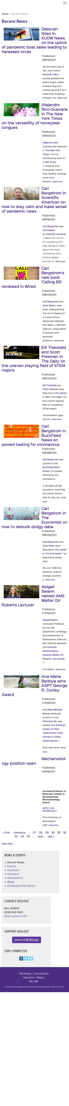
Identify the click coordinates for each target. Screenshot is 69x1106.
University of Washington (7, 8)
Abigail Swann (50, 619)
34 (22, 836)
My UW (33, 981)
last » (51, 836)
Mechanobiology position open (34, 761)
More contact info (15, 916)
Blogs (10, 881)
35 (28, 836)
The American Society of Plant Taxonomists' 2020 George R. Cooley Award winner (53, 733)
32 (64, 832)
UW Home (25, 973)
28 (40, 832)
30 (53, 832)
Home (5, 13)
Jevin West (48, 305)
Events (11, 866)
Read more (62, 98)
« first (6, 832)
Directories (41, 973)
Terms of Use (60, 987)
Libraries (28, 977)
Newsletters (15, 877)
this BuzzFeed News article (51, 467)
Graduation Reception (21, 885)
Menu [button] (65, 3)
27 (34, 832)
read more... (8, 843)
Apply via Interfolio (49, 809)
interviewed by (54, 234)
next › (41, 836)
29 (46, 832)
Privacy (53, 987)
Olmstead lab (49, 721)
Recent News (15, 862)
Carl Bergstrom (50, 226)
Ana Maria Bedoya (52, 709)
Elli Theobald (49, 385)
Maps (40, 977)
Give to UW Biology (27, 940)
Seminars (13, 870)
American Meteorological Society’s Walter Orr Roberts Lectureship (53, 655)
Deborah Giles (51, 74)
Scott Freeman (50, 389)
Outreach (13, 874)
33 (16, 836)
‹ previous (19, 832)
